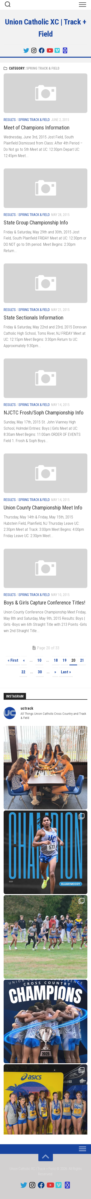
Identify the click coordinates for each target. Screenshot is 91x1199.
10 (39, 660)
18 (56, 660)
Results (10, 120)
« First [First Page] (13, 660)
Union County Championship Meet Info (43, 508)
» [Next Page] (55, 672)
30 (40, 672)
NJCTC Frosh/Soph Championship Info (43, 413)
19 (64, 660)
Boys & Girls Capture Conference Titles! (44, 603)
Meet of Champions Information (36, 128)
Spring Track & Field (34, 120)
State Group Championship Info (36, 223)
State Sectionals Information (33, 318)
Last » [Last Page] (66, 672)
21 (82, 660)
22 (23, 672)
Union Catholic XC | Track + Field (45, 28)
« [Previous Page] (24, 660)
